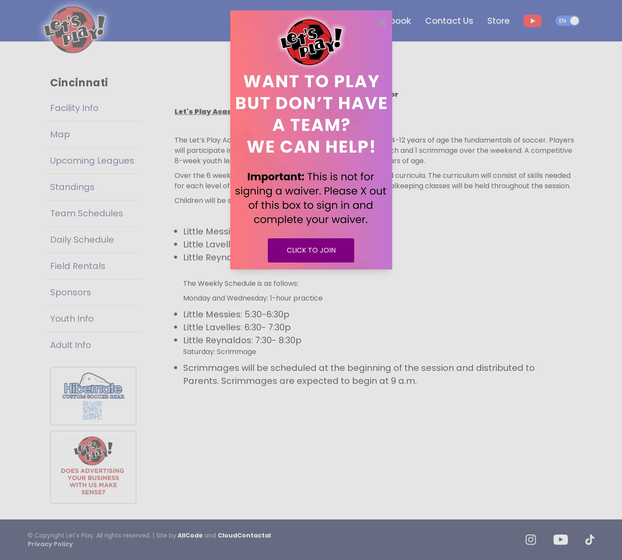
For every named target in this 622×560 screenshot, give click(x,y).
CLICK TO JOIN (311, 250)
